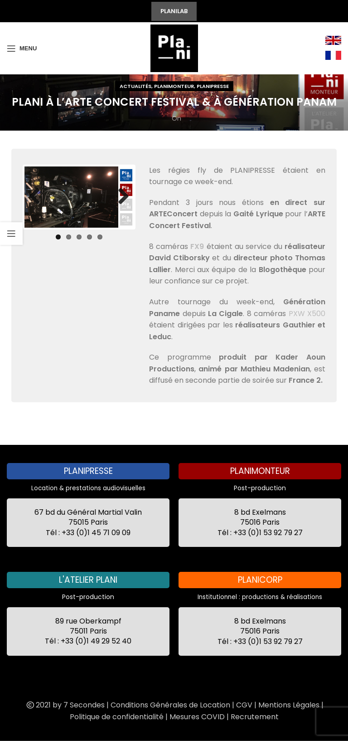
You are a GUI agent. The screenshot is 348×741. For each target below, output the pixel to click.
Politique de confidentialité (117, 717)
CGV (244, 705)
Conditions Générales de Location (170, 705)
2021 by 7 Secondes (65, 705)
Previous (38, 197)
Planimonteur (174, 86)
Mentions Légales (288, 705)
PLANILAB (174, 11)
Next (120, 197)
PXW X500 (307, 313)
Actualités (135, 86)
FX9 (197, 246)
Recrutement (255, 717)
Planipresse (213, 86)
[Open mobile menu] (21, 48)
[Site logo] (174, 47)
